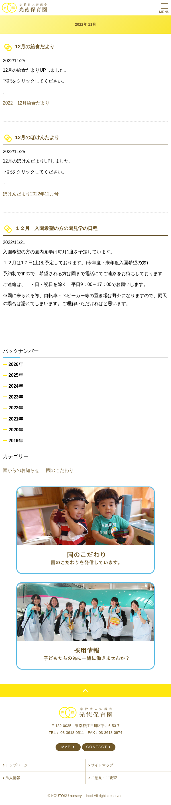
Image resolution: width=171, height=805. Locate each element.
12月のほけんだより (37, 137)
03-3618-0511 (72, 732)
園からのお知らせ (21, 470)
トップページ (15, 765)
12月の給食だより (34, 46)
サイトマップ (100, 765)
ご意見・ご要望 (102, 778)
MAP (68, 747)
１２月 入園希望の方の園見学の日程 (56, 228)
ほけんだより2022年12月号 (31, 193)
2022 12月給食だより (26, 103)
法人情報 (11, 778)
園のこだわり (60, 470)
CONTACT (98, 747)
